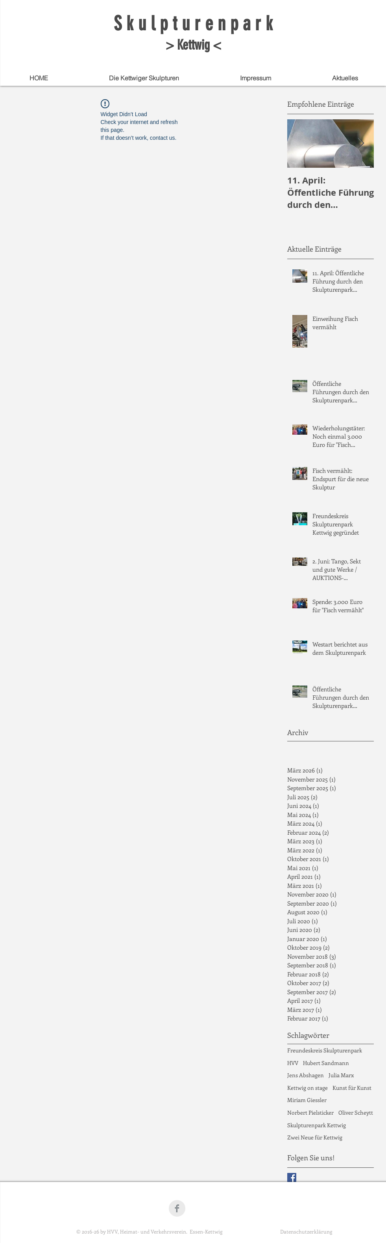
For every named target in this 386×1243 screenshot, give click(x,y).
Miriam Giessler (307, 1100)
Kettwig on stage (307, 1087)
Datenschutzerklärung (306, 1231)
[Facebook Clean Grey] (177, 1208)
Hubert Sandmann (326, 1063)
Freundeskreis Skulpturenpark (324, 1050)
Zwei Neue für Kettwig (314, 1137)
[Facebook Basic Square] (291, 1177)
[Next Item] (361, 143)
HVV (292, 1063)
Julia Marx (341, 1075)
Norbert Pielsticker (310, 1112)
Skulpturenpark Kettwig (316, 1125)
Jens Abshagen (305, 1075)
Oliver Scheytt (355, 1112)
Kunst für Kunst (351, 1087)
